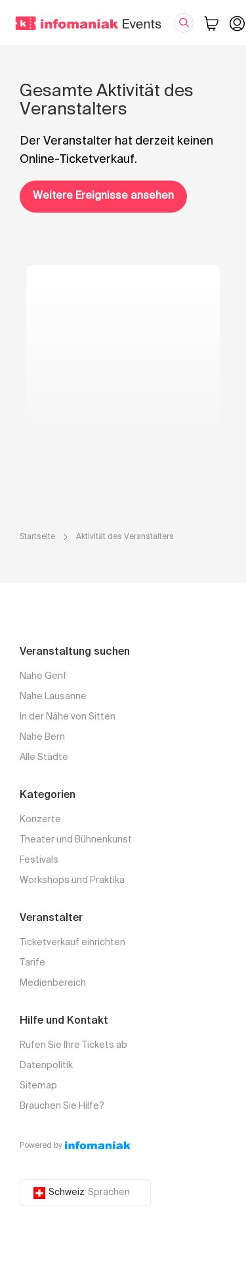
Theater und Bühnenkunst (76, 839)
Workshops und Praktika (72, 880)
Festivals (39, 860)
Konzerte (40, 819)
